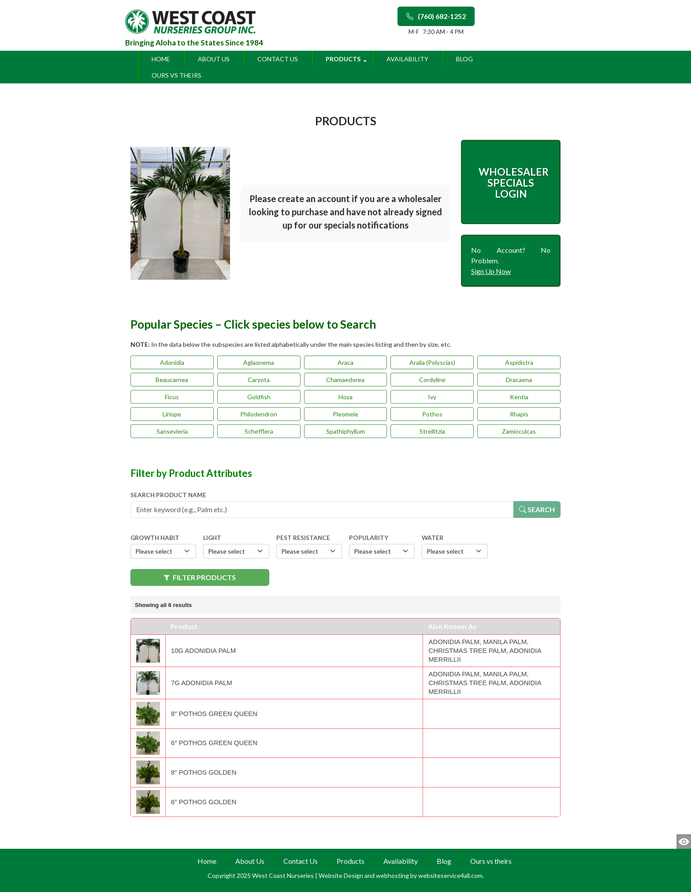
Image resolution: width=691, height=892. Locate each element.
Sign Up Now (491, 271)
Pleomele (345, 414)
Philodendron (258, 414)
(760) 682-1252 (436, 16)
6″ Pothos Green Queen (214, 742)
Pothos (432, 414)
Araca (345, 362)
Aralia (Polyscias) (432, 362)
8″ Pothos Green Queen (214, 713)
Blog (464, 59)
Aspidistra (519, 362)
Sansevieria (172, 431)
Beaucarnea (172, 379)
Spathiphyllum (345, 431)
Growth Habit (154, 537)
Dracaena (519, 379)
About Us (214, 59)
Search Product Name (168, 494)
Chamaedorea (345, 379)
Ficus (172, 397)
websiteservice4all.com (450, 875)
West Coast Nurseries (283, 875)
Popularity (368, 537)
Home (161, 59)
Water (432, 537)
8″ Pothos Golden (204, 772)
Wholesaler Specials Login (514, 182)
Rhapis (519, 414)
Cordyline (432, 379)
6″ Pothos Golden (204, 802)
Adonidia (172, 362)
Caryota (259, 379)
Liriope (172, 414)
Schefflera (259, 431)
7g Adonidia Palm (201, 682)
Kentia (519, 397)
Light (212, 537)
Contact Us (277, 59)
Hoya (345, 397)
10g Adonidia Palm (203, 650)
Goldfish (259, 397)
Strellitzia (432, 431)
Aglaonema (258, 362)
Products (343, 59)
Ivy (432, 397)
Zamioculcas (519, 431)
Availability (407, 59)
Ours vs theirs (176, 75)
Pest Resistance (303, 537)
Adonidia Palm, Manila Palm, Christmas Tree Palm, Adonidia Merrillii (484, 650)
